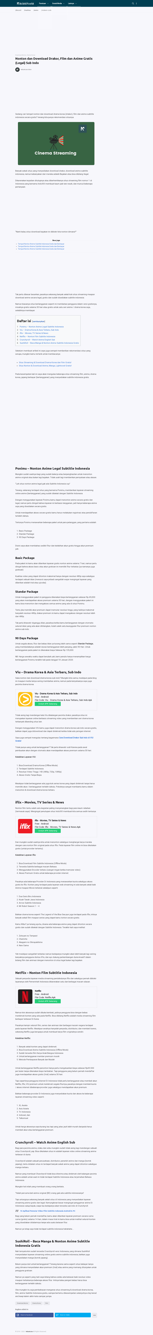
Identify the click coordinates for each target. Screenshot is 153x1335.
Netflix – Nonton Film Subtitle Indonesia (37, 337)
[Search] (133, 3)
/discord (18, 10)
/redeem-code (47, 10)
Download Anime (22, 1303)
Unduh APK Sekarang (47, 704)
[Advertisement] (76, 33)
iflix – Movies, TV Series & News (34, 333)
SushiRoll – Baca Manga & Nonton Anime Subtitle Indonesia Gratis (49, 343)
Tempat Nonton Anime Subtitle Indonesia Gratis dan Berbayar (41, 244)
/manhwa (27, 10)
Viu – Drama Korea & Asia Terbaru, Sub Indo (39, 330)
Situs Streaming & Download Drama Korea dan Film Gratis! (45, 362)
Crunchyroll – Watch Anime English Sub (37, 340)
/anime (36, 10)
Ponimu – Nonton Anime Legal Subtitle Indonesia (42, 327)
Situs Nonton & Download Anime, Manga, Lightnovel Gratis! (45, 366)
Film (47, 1303)
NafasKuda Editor (27, 70)
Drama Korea (37, 1303)
